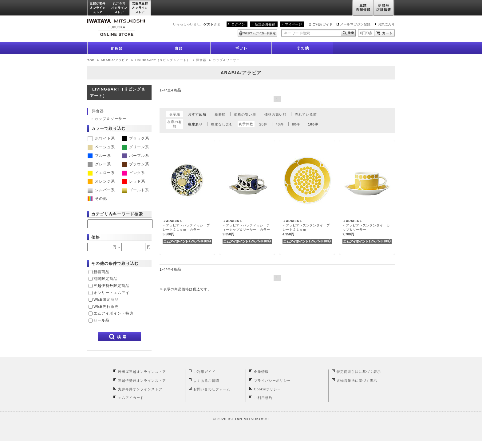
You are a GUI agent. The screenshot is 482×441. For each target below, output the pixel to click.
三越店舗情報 (362, 8)
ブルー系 (99, 155)
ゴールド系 (135, 190)
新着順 (220, 114)
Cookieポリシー (267, 389)
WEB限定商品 (106, 299)
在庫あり (195, 124)
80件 (296, 124)
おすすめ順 (197, 114)
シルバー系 (101, 190)
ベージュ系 (101, 147)
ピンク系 (133, 173)
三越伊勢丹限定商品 (111, 286)
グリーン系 (135, 147)
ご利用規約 (263, 398)
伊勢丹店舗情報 (384, 8)
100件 (313, 124)
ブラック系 (135, 138)
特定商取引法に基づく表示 (359, 371)
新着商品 (101, 272)
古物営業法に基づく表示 (357, 380)
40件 (280, 124)
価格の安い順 (245, 114)
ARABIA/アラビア (114, 60)
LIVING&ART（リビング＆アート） (162, 60)
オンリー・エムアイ (111, 293)
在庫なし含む (222, 124)
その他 (97, 198)
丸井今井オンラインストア (119, 8)
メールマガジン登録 (355, 24)
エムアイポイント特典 (113, 313)
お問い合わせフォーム (211, 389)
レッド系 (133, 181)
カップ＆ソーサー (226, 60)
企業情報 (261, 371)
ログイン (238, 24)
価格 (95, 237)
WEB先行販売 (106, 306)
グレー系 (99, 164)
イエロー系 (101, 173)
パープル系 (135, 155)
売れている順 (306, 114)
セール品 (101, 320)
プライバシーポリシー (272, 380)
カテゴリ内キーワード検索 (117, 214)
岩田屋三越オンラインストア (140, 8)
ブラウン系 (135, 164)
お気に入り (386, 24)
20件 (263, 124)
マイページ (293, 24)
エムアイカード (131, 398)
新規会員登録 (265, 24)
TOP (90, 60)
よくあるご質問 (206, 380)
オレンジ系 (101, 181)
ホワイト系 (101, 138)
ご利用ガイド (322, 24)
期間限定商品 (105, 279)
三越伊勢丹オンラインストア (98, 8)
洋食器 (201, 60)
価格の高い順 (275, 114)
